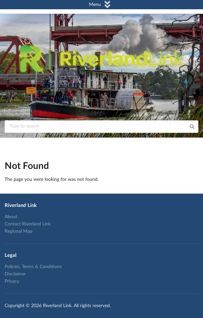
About (11, 217)
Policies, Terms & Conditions (33, 266)
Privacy (12, 281)
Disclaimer (15, 274)
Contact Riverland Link (28, 224)
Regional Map (18, 231)
